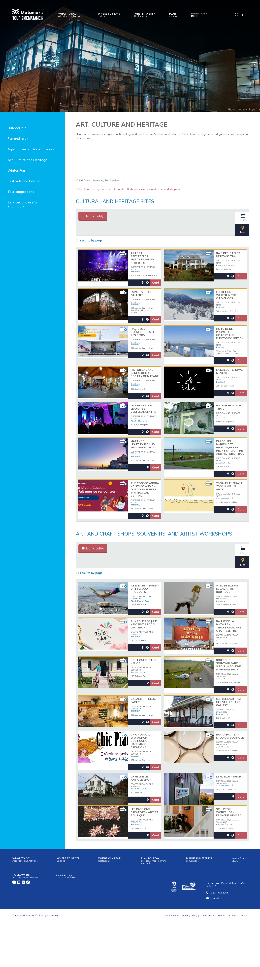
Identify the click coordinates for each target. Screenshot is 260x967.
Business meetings (199, 892)
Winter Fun (16, 170)
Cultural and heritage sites (91, 189)
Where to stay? (109, 14)
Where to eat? (144, 14)
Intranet (232, 948)
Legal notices (171, 948)
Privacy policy (189, 948)
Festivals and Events (23, 181)
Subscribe (66, 909)
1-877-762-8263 (216, 925)
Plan (173, 14)
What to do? (70, 14)
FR (245, 14)
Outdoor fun (16, 128)
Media (221, 948)
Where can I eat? (110, 892)
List (222, 218)
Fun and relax (17, 138)
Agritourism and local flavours (30, 149)
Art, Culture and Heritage (27, 160)
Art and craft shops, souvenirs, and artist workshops (145, 189)
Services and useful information (22, 204)
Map (238, 218)
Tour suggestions (20, 192)
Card (155, 274)
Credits (244, 948)
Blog (199, 15)
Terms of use (207, 948)
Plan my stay (154, 893)
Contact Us (214, 930)
